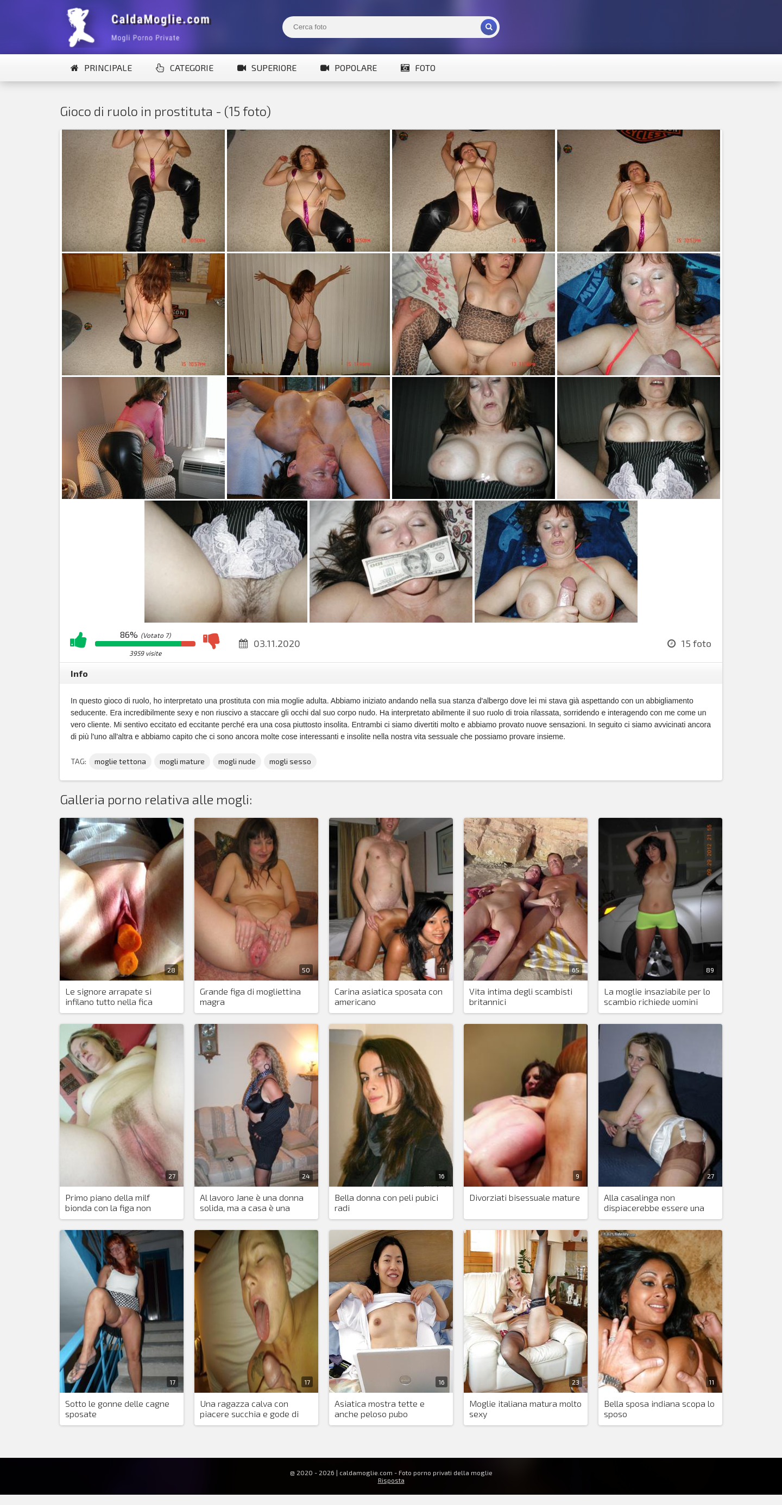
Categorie (184, 67)
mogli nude (237, 761)
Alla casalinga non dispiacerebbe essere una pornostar (654, 1203)
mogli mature (182, 761)
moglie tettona (120, 761)
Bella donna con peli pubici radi (386, 1202)
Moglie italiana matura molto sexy (525, 1408)
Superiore (267, 67)
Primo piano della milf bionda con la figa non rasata (108, 1203)
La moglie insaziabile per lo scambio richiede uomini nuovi (657, 997)
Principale (101, 67)
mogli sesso (290, 761)
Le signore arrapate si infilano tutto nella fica (109, 996)
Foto (418, 67)
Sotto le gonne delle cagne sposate (117, 1408)
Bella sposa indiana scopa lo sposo (659, 1408)
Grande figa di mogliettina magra (250, 996)
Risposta (391, 1480)
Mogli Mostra (141, 27)
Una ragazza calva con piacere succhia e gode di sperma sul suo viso (249, 1409)
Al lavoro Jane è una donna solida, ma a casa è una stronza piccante (252, 1203)
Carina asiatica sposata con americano (389, 996)
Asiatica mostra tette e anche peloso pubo (380, 1408)
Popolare (348, 67)
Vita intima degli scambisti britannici (520, 996)
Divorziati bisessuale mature (524, 1197)
